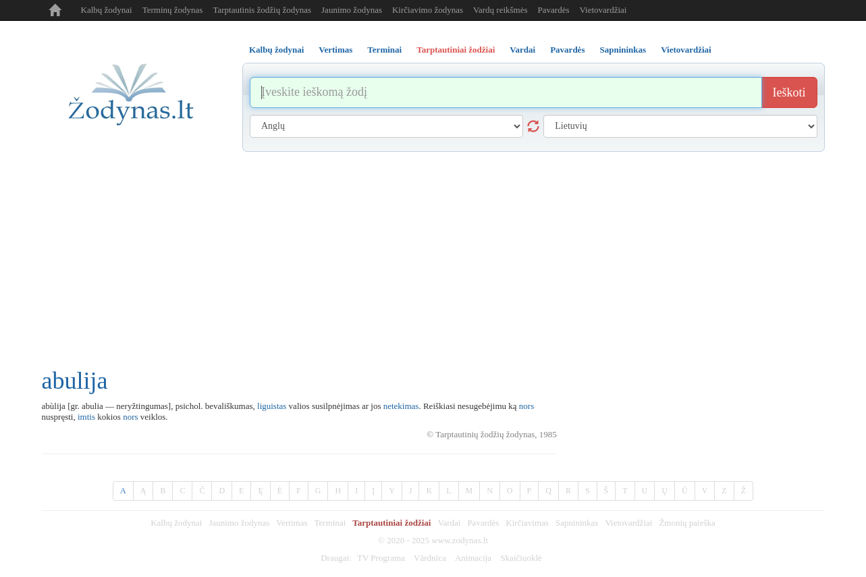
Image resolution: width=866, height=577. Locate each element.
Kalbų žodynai (106, 10)
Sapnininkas (577, 523)
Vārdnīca (430, 558)
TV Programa (381, 558)
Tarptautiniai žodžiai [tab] (455, 50)
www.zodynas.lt (459, 540)
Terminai (330, 523)
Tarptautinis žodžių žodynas (262, 10)
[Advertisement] (433, 253)
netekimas (401, 406)
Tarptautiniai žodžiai (391, 523)
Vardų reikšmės (500, 10)
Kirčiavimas (527, 523)
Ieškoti (789, 92)
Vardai (448, 523)
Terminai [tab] (384, 50)
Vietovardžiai (602, 10)
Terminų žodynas (172, 10)
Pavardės (554, 10)
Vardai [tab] (522, 50)
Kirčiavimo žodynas (427, 10)
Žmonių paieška (687, 523)
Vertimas (291, 523)
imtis (86, 417)
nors (526, 406)
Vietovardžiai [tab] (686, 50)
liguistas (271, 406)
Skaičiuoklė (520, 558)
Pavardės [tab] (567, 50)
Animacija (473, 558)
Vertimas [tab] (335, 50)
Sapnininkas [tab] (622, 50)
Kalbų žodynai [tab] (276, 50)
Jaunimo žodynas (351, 10)
